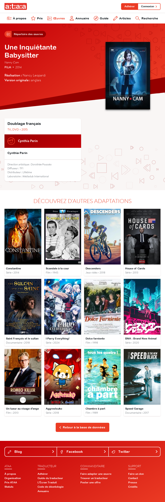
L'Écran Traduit (47, 482)
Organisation (12, 478)
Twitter (135, 452)
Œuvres (56, 18)
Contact (133, 478)
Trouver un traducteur (94, 478)
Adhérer (129, 6)
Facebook (83, 452)
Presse (132, 482)
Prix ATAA (10, 482)
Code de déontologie (51, 486)
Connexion (149, 6)
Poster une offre (90, 482)
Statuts (8, 486)
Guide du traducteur (50, 478)
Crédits (133, 486)
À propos (16, 18)
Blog (31, 452)
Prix (37, 18)
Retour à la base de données (82, 427)
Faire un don (136, 473)
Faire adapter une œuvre (95, 473)
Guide (101, 18)
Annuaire (79, 18)
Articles (122, 18)
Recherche (146, 18)
